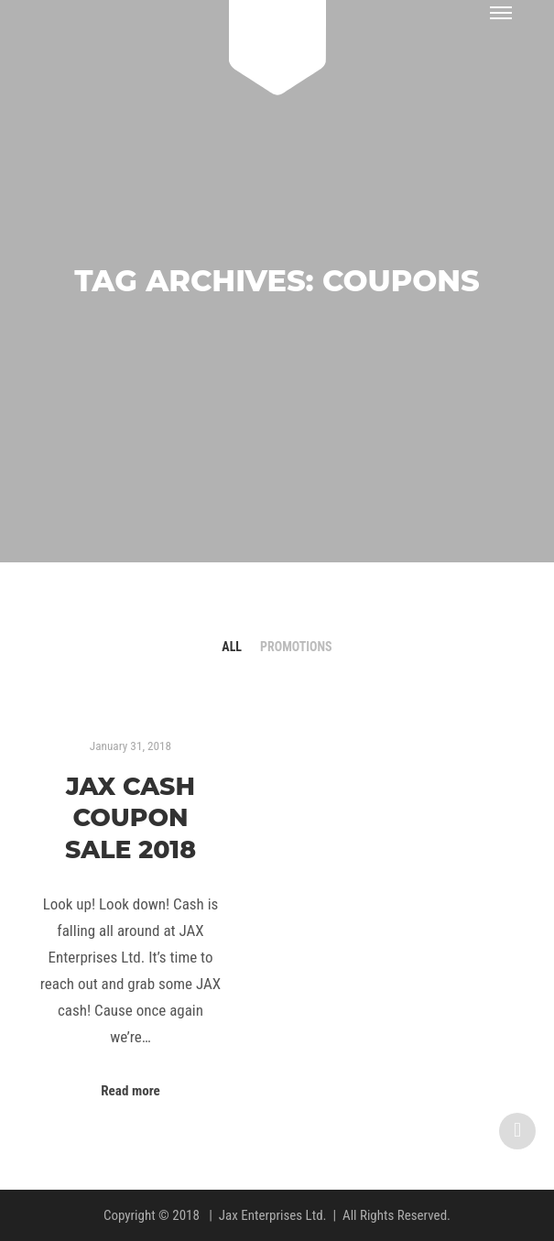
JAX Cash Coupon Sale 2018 (130, 818)
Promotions (296, 646)
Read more (130, 1091)
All (232, 646)
